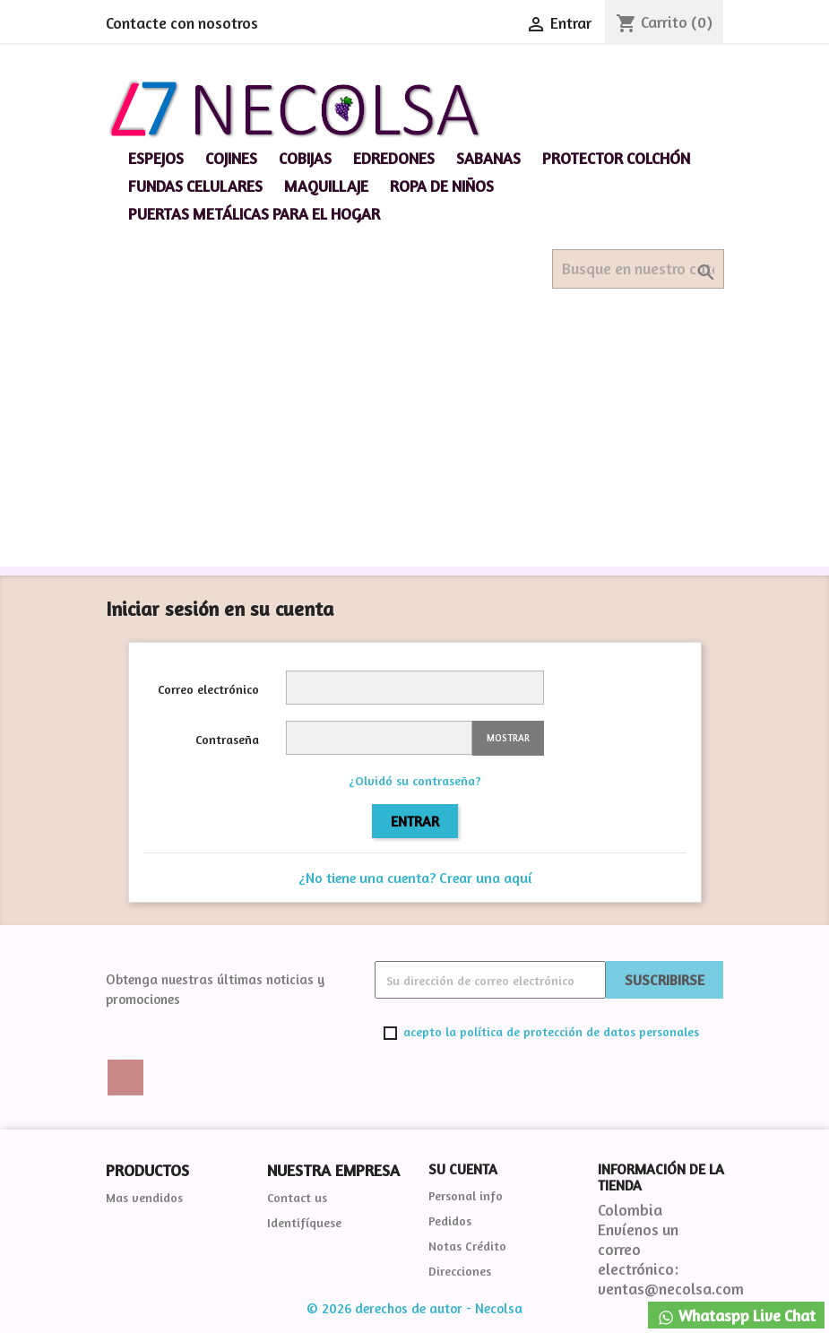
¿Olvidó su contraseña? (415, 780)
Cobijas (305, 158)
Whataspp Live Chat (736, 1316)
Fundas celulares (195, 186)
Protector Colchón (616, 158)
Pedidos (449, 1220)
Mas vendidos (144, 1197)
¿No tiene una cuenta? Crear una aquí (414, 878)
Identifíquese (304, 1222)
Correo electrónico (208, 689)
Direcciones (459, 1270)
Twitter (125, 1077)
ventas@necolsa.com (671, 1288)
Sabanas (488, 158)
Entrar (415, 821)
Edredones (394, 158)
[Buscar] (638, 269)
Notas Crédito (467, 1245)
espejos (156, 158)
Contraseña (227, 739)
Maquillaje (326, 186)
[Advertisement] (414, 441)
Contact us (297, 1197)
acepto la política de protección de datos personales (551, 1031)
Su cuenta (462, 1169)
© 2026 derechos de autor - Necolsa (414, 1308)
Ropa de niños (442, 186)
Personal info (465, 1195)
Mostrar (508, 737)
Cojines (231, 158)
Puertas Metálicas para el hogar (254, 213)
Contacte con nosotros (182, 22)
